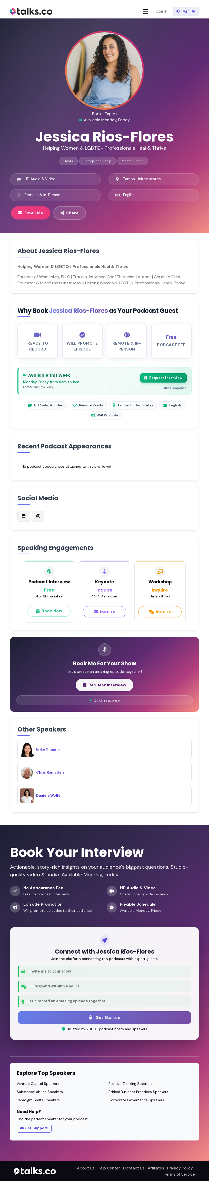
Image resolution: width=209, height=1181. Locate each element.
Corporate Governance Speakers (136, 1099)
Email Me (30, 213)
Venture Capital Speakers (38, 1082)
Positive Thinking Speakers (130, 1082)
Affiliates (156, 1167)
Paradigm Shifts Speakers (38, 1099)
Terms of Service (179, 1173)
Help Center (109, 1167)
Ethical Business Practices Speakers (138, 1091)
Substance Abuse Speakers (40, 1091)
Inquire (104, 614)
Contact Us (134, 1167)
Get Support (34, 1127)
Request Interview (163, 379)
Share (70, 213)
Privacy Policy (180, 1167)
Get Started (105, 1017)
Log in (161, 11)
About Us (86, 1167)
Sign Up (185, 11)
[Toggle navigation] (145, 11)
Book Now (49, 614)
